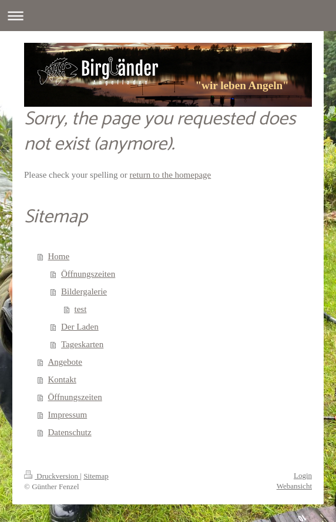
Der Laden (80, 326)
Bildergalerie (84, 291)
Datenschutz (70, 432)
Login (303, 475)
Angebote (65, 362)
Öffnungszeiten (88, 274)
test (81, 309)
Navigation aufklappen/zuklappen (168, 15)
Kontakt (62, 379)
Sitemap (96, 476)
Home (59, 256)
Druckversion (52, 476)
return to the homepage (170, 174)
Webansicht (294, 486)
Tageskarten (82, 344)
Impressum (68, 414)
